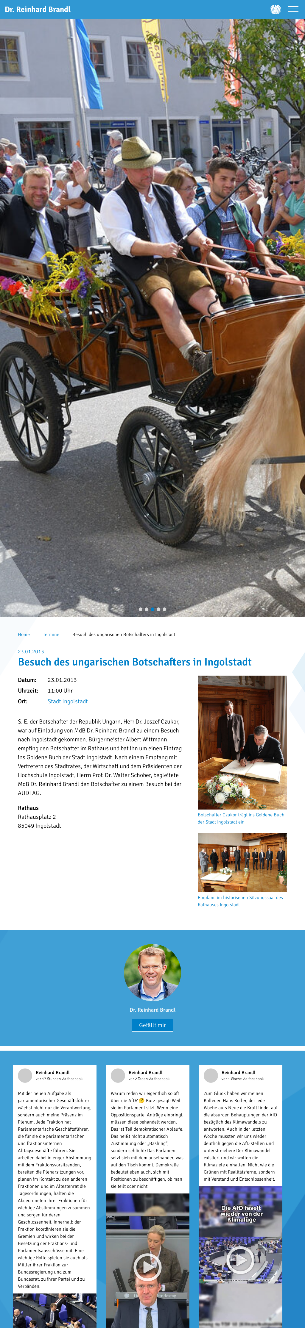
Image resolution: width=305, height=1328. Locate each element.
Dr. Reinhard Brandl (152, 1010)
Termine (51, 635)
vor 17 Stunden (49, 1079)
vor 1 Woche (232, 1079)
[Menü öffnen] (293, 9)
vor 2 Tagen (139, 1079)
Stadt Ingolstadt (68, 701)
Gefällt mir (152, 1025)
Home (24, 635)
